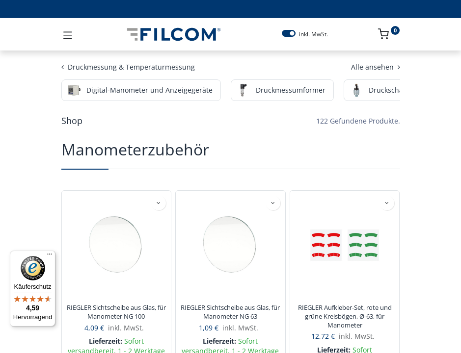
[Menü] (49, 256)
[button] (158, 203)
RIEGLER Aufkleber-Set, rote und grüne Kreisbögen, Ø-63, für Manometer (345, 316)
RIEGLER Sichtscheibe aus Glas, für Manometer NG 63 (230, 312)
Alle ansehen (375, 67)
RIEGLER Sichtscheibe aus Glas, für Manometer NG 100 (116, 312)
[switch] (289, 33)
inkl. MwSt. (313, 34)
